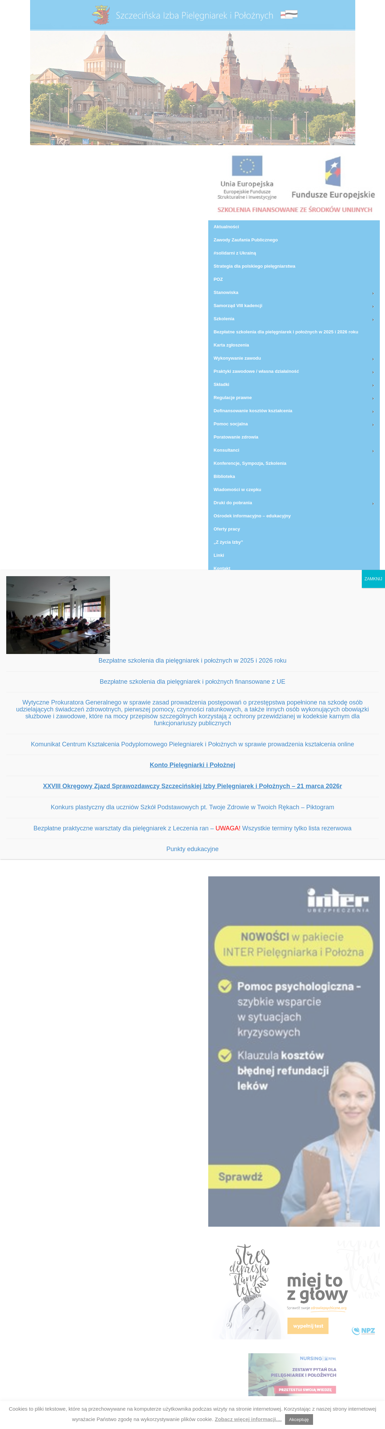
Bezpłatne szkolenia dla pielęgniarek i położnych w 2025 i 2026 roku (192, 660)
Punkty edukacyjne (192, 849)
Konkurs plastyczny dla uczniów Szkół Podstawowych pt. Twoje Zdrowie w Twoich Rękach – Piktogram (192, 807)
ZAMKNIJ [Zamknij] (373, 579)
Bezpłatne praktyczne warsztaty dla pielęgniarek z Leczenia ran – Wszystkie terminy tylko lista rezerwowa (193, 828)
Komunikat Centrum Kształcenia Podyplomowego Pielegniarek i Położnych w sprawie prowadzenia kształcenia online (192, 744)
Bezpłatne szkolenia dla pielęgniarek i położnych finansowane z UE (192, 681)
